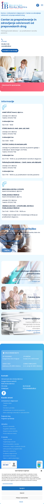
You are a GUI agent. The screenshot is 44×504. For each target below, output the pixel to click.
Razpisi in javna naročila (10, 431)
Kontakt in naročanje (9, 51)
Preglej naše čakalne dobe (31, 305)
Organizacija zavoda (9, 442)
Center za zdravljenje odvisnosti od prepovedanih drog (21, 14)
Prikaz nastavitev (22, 498)
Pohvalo (6, 244)
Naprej (7, 250)
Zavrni (22, 493)
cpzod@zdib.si (6, 46)
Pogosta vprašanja (7, 419)
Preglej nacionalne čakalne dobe (29, 307)
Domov (3, 13)
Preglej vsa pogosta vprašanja (33, 332)
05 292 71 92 (5, 44)
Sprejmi (22, 488)
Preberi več (36, 282)
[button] (41, 471)
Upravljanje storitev (8, 483)
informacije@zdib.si (29, 388)
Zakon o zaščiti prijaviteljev (11, 458)
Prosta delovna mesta (9, 433)
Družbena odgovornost (10, 453)
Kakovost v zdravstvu (9, 451)
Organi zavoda (7, 439)
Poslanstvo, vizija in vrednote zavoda (14, 446)
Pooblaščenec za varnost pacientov (14, 410)
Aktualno (4, 424)
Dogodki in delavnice (9, 429)
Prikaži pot (4, 388)
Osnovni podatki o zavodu (11, 444)
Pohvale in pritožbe (8, 408)
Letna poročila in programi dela (12, 449)
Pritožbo (16, 244)
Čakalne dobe (7, 403)
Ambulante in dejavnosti (16, 13)
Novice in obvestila (8, 426)
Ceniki (5, 405)
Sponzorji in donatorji (9, 456)
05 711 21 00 (26, 386)
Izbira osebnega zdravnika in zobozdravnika (16, 412)
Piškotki (21, 501)
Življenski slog (5, 416)
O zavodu (4, 437)
